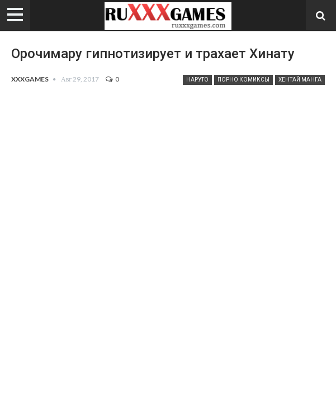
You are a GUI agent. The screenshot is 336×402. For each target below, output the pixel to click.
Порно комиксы (243, 79)
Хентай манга (299, 79)
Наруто (197, 79)
